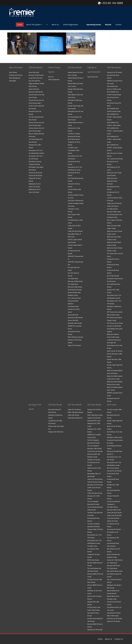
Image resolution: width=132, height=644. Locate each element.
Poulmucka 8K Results (35, 171)
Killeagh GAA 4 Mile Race (55, 430)
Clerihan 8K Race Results (95, 480)
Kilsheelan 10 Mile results (114, 435)
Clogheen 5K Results (93, 458)
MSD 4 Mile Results (113, 614)
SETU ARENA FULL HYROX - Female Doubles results (115, 129)
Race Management (14, 76)
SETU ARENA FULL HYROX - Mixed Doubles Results (114, 115)
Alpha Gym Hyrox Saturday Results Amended (112, 179)
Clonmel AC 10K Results (114, 469)
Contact (118, 24)
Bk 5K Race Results (74, 137)
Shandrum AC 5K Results (114, 70)
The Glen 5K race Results (95, 449)
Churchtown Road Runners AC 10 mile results (74, 307)
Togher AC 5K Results (74, 343)
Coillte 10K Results (112, 204)
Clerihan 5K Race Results (95, 477)
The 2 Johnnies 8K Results (115, 157)
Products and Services (15, 73)
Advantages (12, 79)
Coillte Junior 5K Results (114, 201)
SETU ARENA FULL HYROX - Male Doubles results (114, 137)
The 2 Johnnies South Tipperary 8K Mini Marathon (74, 298)
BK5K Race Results (93, 558)
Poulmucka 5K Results (35, 173)
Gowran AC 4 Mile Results (114, 558)
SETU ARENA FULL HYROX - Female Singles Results (114, 145)
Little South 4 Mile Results (75, 198)
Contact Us (118, 639)
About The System (34, 24)
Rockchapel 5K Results (75, 288)
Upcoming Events (92, 75)
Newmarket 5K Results (113, 611)
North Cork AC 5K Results (114, 349)
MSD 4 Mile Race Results (75, 335)
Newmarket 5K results (94, 419)
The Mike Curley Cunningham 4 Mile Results (73, 148)
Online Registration (70, 24)
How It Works (13, 70)
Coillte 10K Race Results (75, 229)
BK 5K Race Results (113, 274)
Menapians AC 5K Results (95, 483)
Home (19, 24)
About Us (55, 24)
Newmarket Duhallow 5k (75, 416)
